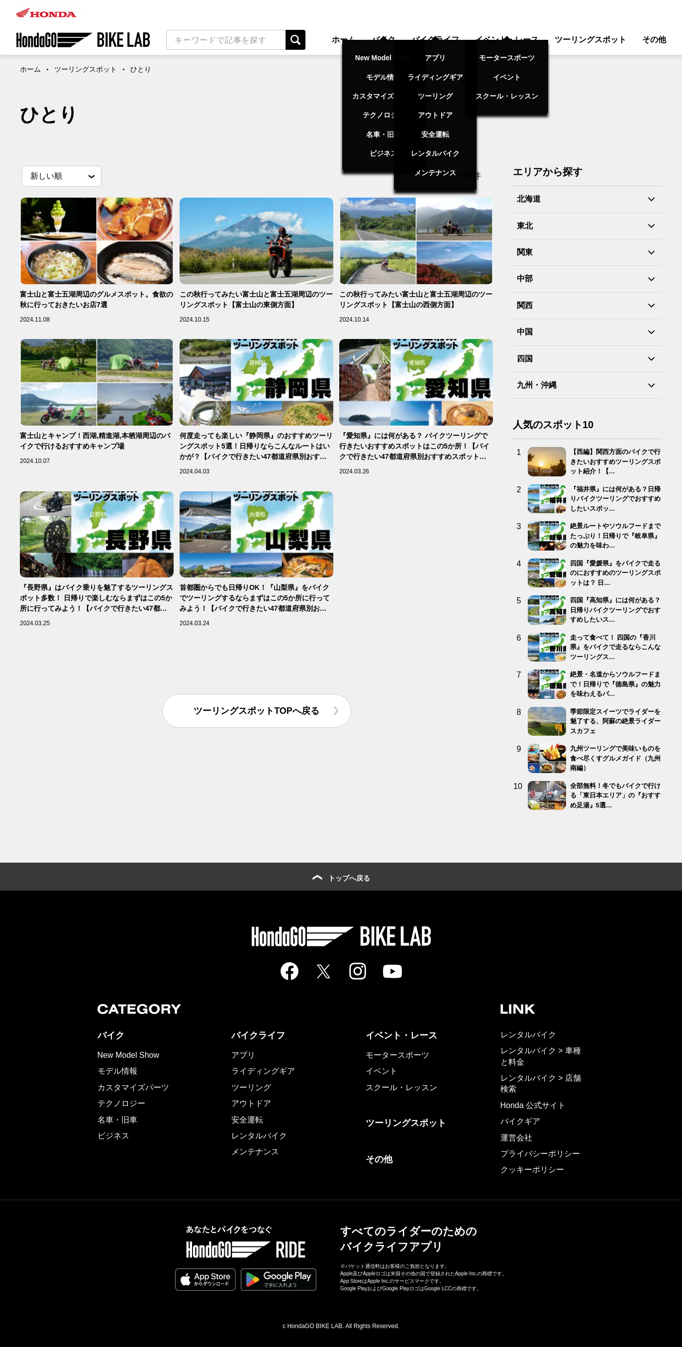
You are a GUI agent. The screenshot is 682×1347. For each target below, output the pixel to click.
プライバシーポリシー (540, 1153)
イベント (381, 1071)
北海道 (529, 199)
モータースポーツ (397, 1055)
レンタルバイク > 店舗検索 (540, 1083)
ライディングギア (263, 1071)
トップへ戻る (341, 878)
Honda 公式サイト (533, 1105)
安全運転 (247, 1120)
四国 (525, 358)
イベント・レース (507, 39)
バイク (383, 39)
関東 (525, 252)
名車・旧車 (117, 1120)
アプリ (243, 1055)
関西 (525, 305)
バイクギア (520, 1121)
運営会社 (516, 1137)
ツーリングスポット (590, 39)
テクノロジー (121, 1103)
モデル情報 (117, 1071)
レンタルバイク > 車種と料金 (540, 1056)
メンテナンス (255, 1151)
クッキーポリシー (532, 1169)
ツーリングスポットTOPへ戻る (256, 711)
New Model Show (128, 1055)
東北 (525, 226)
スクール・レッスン (401, 1087)
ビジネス (113, 1135)
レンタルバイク (259, 1135)
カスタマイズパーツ (133, 1087)
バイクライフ (435, 39)
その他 (654, 39)
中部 (525, 278)
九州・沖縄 (537, 385)
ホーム (344, 39)
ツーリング (251, 1087)
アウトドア (251, 1103)
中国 (525, 332)
